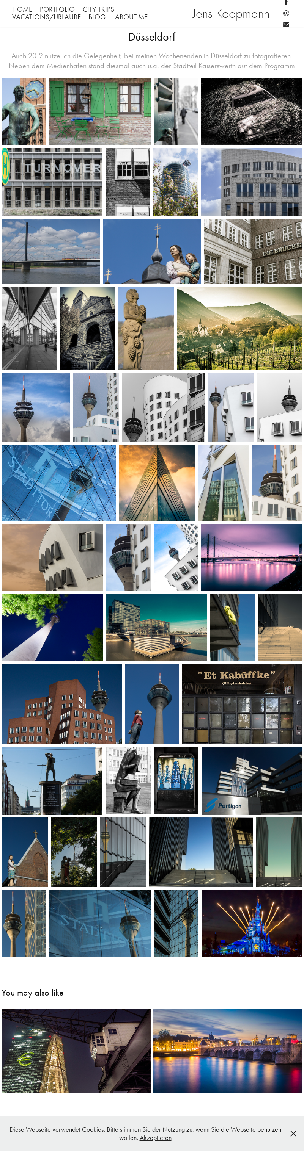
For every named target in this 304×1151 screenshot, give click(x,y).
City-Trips (98, 9)
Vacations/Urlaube (46, 17)
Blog (97, 17)
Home (22, 9)
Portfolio (57, 9)
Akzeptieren (156, 1138)
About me (131, 17)
